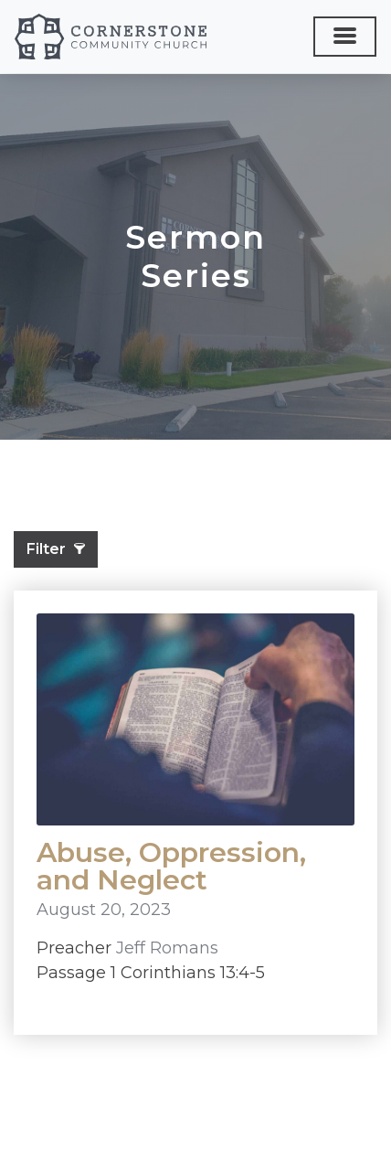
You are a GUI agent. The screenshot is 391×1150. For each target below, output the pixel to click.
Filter (55, 549)
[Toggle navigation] (344, 36)
